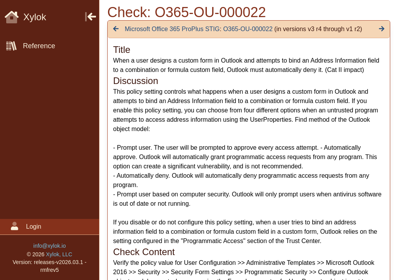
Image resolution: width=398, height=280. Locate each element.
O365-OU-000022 (247, 29)
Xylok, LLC (59, 254)
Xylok (25, 17)
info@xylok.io (49, 246)
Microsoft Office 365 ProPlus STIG (172, 29)
